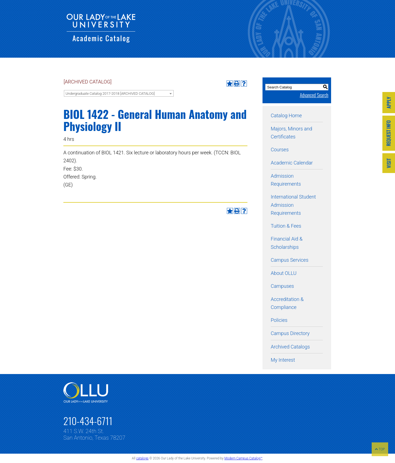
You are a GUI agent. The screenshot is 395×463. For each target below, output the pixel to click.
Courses (280, 149)
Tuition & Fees (286, 226)
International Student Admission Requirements (293, 205)
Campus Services (289, 260)
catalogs (142, 458)
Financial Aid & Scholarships (287, 243)
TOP (380, 449)
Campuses (282, 286)
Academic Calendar (292, 163)
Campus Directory (290, 333)
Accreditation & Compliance (287, 303)
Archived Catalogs (290, 347)
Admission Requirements (286, 180)
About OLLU (284, 273)
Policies (279, 320)
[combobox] (119, 93)
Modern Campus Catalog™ (243, 458)
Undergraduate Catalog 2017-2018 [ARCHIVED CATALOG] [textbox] (110, 93)
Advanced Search (314, 95)
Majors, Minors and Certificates (291, 133)
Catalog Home (286, 115)
